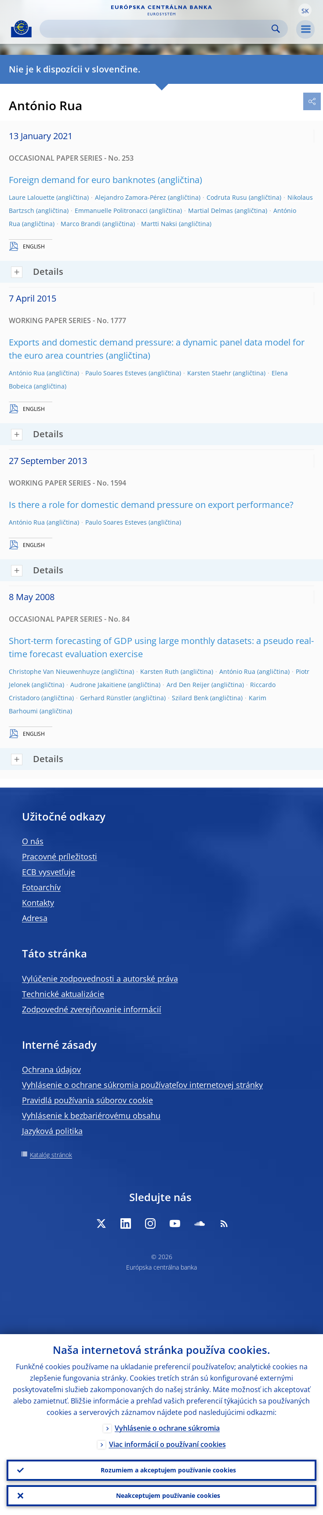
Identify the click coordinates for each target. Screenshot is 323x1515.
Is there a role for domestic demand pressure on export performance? (151, 505)
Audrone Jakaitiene (98, 684)
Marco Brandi (81, 224)
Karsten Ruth (159, 671)
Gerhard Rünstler (105, 698)
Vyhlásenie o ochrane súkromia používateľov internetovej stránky (142, 1085)
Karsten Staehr (209, 373)
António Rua (27, 373)
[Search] (157, 28)
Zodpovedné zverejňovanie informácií (91, 1009)
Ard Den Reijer (188, 684)
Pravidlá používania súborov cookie (87, 1100)
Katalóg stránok (51, 1155)
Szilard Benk (190, 698)
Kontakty (38, 902)
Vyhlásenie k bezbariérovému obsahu (91, 1115)
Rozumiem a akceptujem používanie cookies (168, 1470)
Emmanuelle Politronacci (111, 210)
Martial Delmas (210, 210)
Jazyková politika (52, 1131)
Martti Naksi (159, 224)
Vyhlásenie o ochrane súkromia (167, 1428)
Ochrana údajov (51, 1069)
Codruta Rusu (227, 197)
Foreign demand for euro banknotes (82, 180)
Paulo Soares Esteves (116, 373)
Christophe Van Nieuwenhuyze (54, 671)
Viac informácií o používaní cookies (167, 1444)
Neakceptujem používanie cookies (168, 1495)
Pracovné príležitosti (59, 856)
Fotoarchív (41, 887)
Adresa (34, 918)
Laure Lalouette (31, 197)
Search (276, 28)
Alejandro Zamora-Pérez (130, 197)
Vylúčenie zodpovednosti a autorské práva (100, 978)
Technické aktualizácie (63, 994)
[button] (305, 10)
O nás (33, 841)
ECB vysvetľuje (48, 872)
